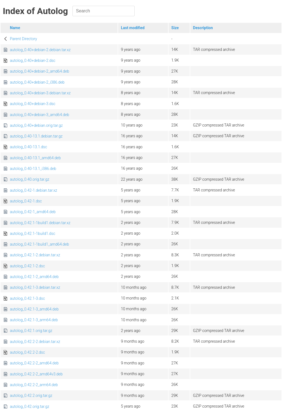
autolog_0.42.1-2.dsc (27, 266)
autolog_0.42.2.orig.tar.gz (31, 395)
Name (15, 28)
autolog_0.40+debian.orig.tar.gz (36, 125)
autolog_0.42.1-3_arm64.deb (34, 320)
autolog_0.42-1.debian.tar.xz (33, 190)
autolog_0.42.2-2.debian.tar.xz (35, 341)
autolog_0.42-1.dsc (26, 201)
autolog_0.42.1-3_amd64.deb (34, 309)
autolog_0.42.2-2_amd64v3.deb (36, 374)
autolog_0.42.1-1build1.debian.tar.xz (40, 223)
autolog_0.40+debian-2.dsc (32, 60)
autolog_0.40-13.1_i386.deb (33, 168)
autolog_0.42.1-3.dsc (27, 298)
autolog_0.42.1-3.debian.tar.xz (35, 287)
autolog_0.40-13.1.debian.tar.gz (36, 136)
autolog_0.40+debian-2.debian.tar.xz (40, 50)
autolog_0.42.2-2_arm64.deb (34, 385)
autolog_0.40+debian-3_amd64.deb (39, 114)
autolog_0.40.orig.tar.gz (29, 179)
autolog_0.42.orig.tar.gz (29, 406)
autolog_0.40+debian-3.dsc (32, 103)
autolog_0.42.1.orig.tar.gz (31, 330)
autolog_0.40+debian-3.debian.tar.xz (40, 93)
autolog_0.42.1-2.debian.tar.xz (35, 255)
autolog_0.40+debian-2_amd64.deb (39, 71)
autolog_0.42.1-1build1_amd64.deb (39, 244)
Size (175, 28)
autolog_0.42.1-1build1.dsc (32, 233)
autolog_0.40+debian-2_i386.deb (37, 82)
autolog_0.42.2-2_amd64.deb (34, 363)
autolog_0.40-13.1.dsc (28, 147)
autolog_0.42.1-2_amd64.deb (34, 276)
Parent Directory (23, 39)
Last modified (133, 28)
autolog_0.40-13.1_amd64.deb (35, 158)
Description (203, 28)
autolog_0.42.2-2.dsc (27, 352)
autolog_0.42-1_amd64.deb (33, 212)
